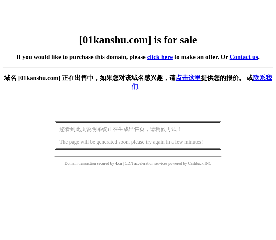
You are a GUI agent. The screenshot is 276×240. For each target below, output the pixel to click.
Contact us (244, 56)
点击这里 (188, 77)
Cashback (196, 163)
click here (160, 56)
